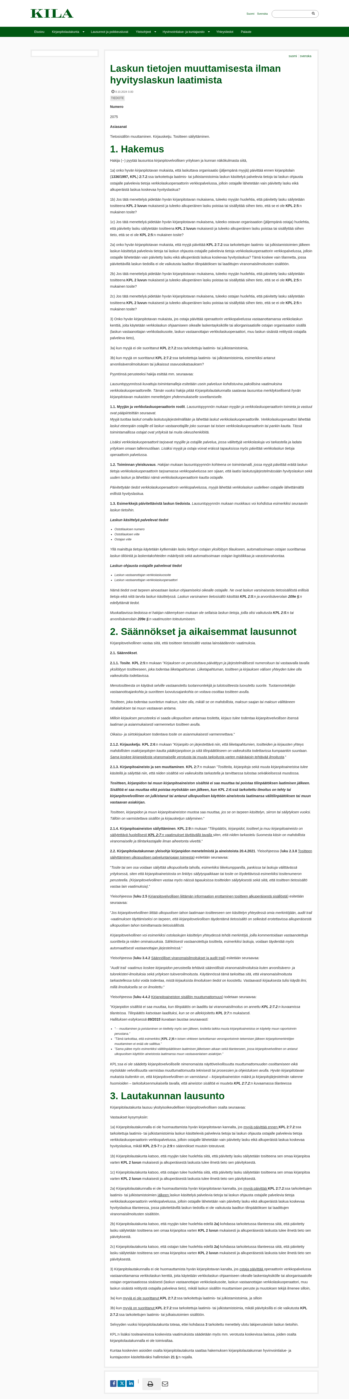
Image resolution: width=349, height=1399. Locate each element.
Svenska (262, 13)
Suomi (250, 13)
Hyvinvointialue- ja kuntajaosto (183, 32)
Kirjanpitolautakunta (65, 32)
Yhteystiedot (224, 32)
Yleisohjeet (143, 32)
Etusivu (39, 32)
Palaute (246, 32)
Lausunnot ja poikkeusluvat (109, 32)
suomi (293, 56)
